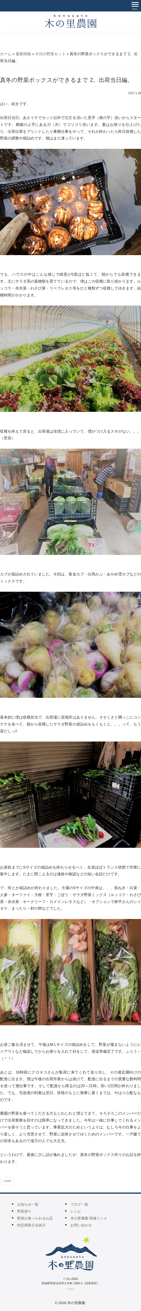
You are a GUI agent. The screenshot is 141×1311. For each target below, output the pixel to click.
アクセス (70, 1289)
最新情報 (23, 54)
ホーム (5, 54)
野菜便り (24, 1211)
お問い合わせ (81, 1225)
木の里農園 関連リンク (88, 1218)
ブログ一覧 (79, 1204)
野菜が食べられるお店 (35, 1218)
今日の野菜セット (50, 54)
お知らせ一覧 (28, 1204)
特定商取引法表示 (31, 1225)
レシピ (75, 1211)
